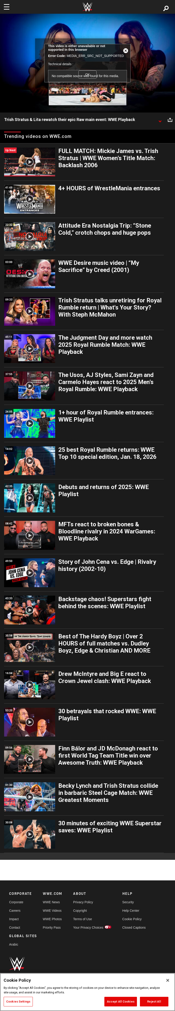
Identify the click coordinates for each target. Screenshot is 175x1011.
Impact (14, 919)
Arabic (13, 944)
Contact (14, 927)
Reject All (154, 1001)
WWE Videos (52, 910)
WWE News (51, 902)
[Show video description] (160, 120)
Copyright (80, 910)
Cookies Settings (18, 1001)
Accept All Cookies (120, 1001)
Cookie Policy (132, 919)
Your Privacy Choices (88, 927)
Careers (15, 910)
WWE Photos (52, 919)
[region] (87, 992)
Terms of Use (82, 919)
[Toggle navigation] (6, 7)
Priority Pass (52, 927)
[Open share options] (170, 120)
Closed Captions (134, 927)
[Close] (168, 980)
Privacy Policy (83, 902)
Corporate (16, 902)
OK (87, 74)
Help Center (130, 910)
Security (128, 902)
